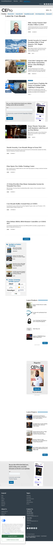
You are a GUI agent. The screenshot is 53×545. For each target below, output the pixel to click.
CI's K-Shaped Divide (39, 13)
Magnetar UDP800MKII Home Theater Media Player (39, 340)
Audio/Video (29, 504)
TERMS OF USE (26, 540)
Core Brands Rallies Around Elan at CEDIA (22, 207)
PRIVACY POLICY (32, 540)
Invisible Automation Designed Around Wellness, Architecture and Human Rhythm (19, 276)
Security (28, 507)
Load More (26, 242)
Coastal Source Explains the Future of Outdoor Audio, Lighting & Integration (37, 89)
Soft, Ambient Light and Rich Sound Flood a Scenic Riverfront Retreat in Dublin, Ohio (40, 452)
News (29, 77)
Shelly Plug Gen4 (36, 332)
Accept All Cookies (12, 536)
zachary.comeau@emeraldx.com (32, 519)
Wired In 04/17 (11, 13)
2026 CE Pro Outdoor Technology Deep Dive (17, 252)
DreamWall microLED (29, 13)
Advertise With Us (4, 515)
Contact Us (29, 526)
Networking (29, 499)
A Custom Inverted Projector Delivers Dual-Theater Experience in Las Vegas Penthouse (40, 420)
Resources (15, 254)
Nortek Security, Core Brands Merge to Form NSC (24, 151)
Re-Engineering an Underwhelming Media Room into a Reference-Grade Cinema (40, 428)
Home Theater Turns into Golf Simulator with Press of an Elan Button (38, 132)
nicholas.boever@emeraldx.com (32, 524)
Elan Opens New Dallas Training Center (20, 170)
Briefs (29, 35)
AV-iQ (21, 1)
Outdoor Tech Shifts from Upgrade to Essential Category (19, 260)
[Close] (23, 517)
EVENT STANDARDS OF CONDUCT (34, 539)
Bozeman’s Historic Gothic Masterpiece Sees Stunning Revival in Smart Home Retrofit (40, 444)
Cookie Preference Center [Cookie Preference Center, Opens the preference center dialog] (13, 539)
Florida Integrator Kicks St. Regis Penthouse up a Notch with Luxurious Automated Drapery (40, 436)
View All (45, 346)
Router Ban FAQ (19, 13)
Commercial (29, 500)
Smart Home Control (30, 502)
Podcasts (3, 509)
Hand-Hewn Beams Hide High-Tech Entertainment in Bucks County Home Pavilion (19, 268)
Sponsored (3, 507)
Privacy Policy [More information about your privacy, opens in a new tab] (7, 533)
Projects (14, 271)
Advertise (16, 1)
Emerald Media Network (6, 1)
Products (3, 502)
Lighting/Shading (30, 505)
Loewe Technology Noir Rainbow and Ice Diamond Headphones (39, 325)
